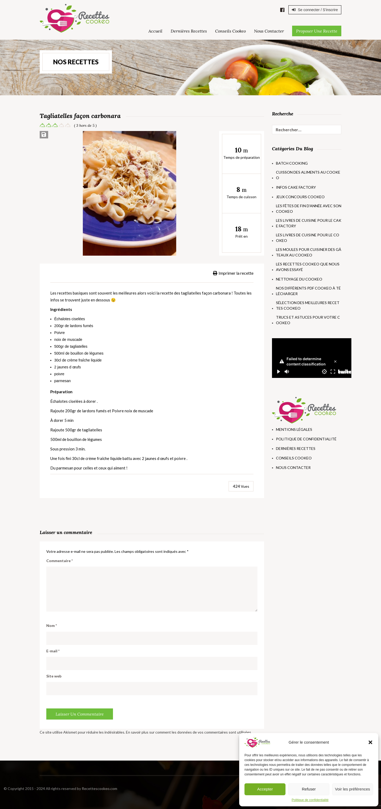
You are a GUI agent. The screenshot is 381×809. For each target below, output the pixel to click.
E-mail (53, 651)
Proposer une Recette (316, 31)
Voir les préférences (352, 789)
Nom (51, 625)
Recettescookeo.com (49, 788)
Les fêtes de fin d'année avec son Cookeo (308, 209)
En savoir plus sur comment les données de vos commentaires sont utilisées (188, 732)
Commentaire (59, 560)
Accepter (265, 789)
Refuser (309, 789)
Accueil (155, 31)
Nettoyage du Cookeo (299, 279)
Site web (53, 676)
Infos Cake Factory (296, 187)
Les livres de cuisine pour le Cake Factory (308, 223)
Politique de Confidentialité (306, 439)
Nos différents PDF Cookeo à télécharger (308, 291)
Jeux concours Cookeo (300, 197)
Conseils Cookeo (230, 31)
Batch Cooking (292, 163)
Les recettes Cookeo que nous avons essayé (307, 267)
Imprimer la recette (233, 272)
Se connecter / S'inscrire (315, 10)
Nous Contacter (269, 31)
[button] (370, 742)
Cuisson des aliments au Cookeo (308, 175)
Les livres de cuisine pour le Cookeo (307, 238)
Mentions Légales (294, 429)
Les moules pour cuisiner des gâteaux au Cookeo (308, 252)
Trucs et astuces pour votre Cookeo (308, 320)
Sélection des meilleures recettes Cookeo (307, 305)
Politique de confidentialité (310, 800)
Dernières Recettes (189, 31)
